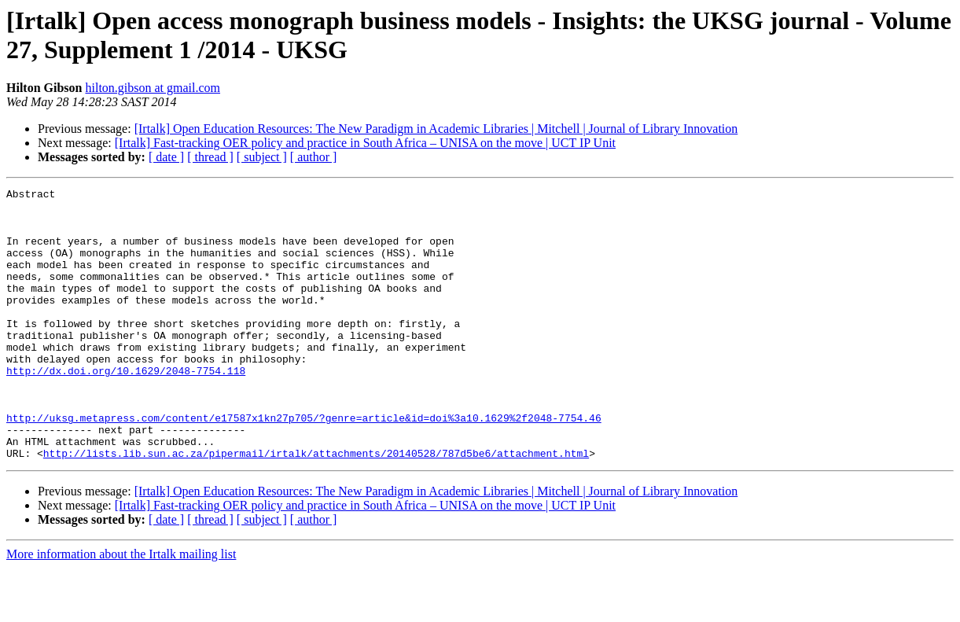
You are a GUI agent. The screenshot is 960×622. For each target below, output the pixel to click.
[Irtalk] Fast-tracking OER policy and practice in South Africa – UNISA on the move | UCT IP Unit (365, 142)
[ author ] (313, 157)
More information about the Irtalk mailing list (121, 608)
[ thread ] (210, 157)
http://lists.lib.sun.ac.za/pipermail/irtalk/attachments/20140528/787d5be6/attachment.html (316, 507)
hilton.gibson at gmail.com (152, 87)
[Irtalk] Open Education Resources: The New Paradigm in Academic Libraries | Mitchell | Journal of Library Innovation (436, 128)
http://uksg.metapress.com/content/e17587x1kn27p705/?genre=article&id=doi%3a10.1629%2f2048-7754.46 (303, 465)
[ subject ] (262, 157)
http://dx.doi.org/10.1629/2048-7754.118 (125, 408)
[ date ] (166, 157)
